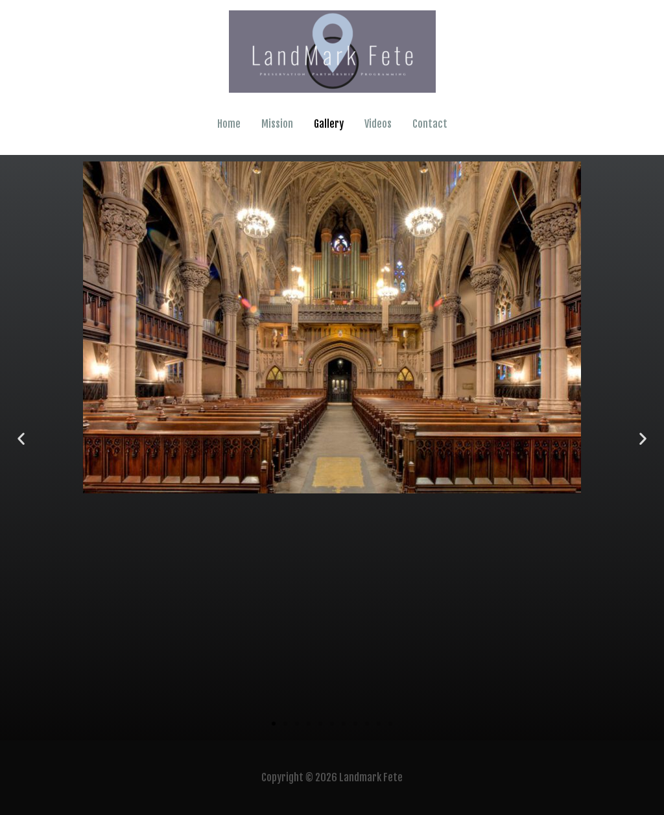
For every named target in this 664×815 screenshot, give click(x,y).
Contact (429, 123)
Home (229, 123)
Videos (378, 123)
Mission (277, 123)
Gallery (329, 123)
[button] (21, 438)
